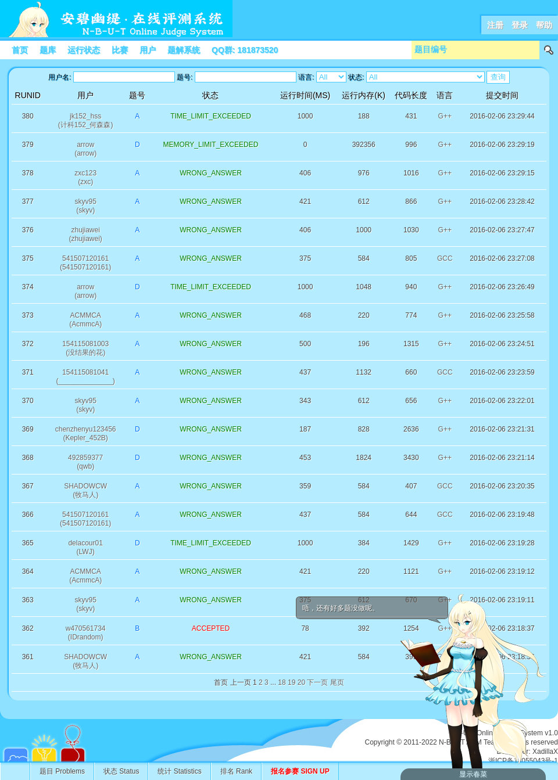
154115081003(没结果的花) (85, 348)
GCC (445, 258)
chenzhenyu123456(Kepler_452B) (85, 433)
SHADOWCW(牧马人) (85, 490)
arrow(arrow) (85, 149)
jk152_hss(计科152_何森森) (85, 120)
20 (301, 682)
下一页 (317, 682)
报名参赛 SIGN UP (300, 771)
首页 (20, 50)
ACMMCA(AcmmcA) (85, 319)
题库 (48, 50)
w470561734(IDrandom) (86, 632)
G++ (445, 116)
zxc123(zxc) (85, 177)
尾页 (337, 682)
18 (281, 682)
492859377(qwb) (85, 462)
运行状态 (83, 50)
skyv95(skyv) (85, 205)
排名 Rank (236, 771)
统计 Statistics (179, 771)
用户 (148, 50)
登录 (520, 25)
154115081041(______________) (85, 376)
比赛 (120, 50)
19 (291, 682)
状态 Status (121, 771)
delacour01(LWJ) (85, 547)
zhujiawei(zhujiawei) (85, 234)
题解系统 (183, 50)
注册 (495, 25)
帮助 (544, 25)
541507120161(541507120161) (85, 262)
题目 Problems (62, 771)
